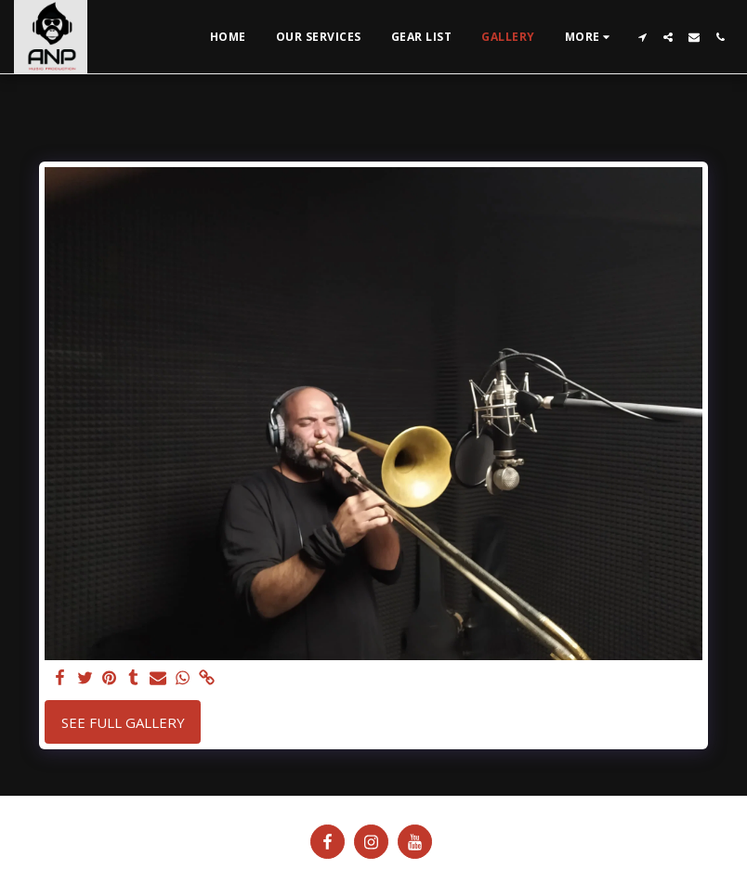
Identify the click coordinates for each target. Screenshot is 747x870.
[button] (642, 37)
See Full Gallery (123, 722)
